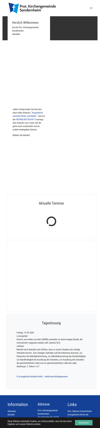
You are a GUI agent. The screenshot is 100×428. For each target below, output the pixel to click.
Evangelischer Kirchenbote (79, 392)
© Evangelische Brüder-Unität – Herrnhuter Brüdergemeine (42, 344)
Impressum (13, 385)
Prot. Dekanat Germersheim (80, 378)
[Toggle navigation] (91, 8)
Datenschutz (13, 388)
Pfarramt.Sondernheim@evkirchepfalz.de (56, 398)
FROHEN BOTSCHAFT (25, 119)
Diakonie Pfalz (74, 388)
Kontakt (11, 382)
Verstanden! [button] (84, 422)
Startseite (12, 378)
